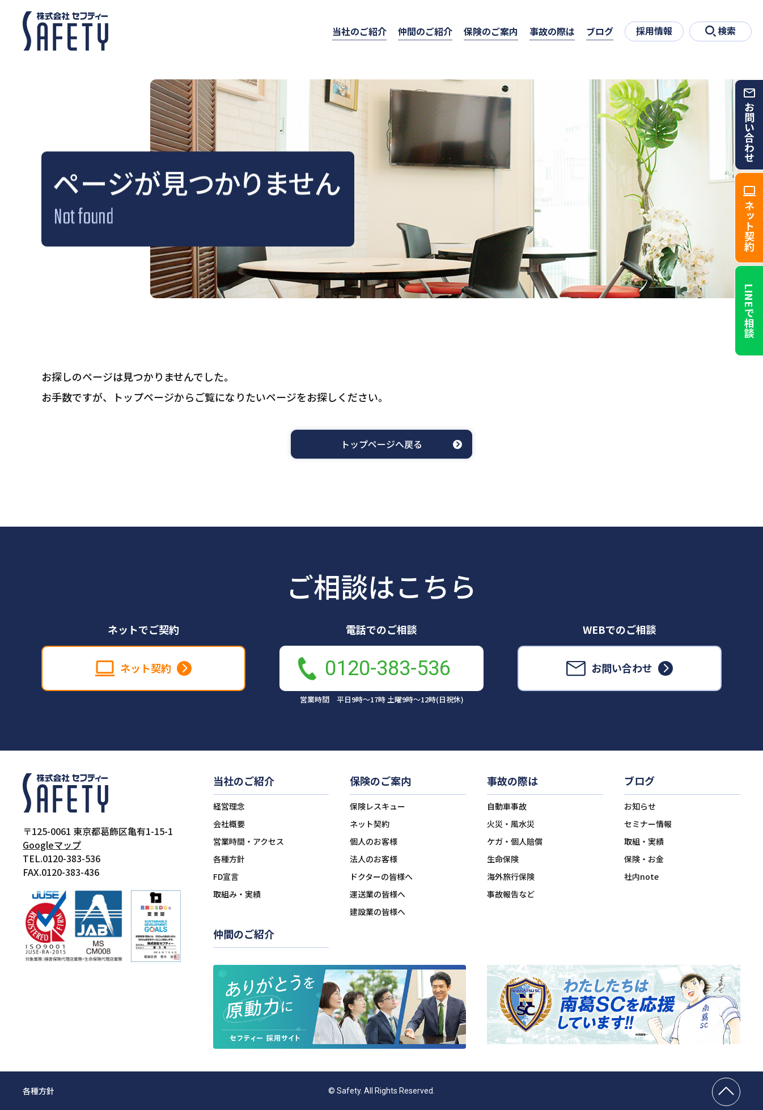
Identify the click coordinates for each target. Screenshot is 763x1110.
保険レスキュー (377, 806)
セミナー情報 (648, 823)
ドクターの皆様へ (381, 876)
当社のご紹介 (359, 31)
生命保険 (503, 859)
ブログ (599, 31)
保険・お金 (644, 859)
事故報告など (511, 894)
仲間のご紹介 (425, 31)
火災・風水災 (511, 823)
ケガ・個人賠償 (514, 841)
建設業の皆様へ (377, 911)
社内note (641, 876)
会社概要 (229, 823)
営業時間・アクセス (248, 841)
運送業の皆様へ (377, 894)
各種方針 (229, 859)
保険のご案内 (491, 31)
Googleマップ (52, 844)
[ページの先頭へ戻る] (726, 1092)
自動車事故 (507, 806)
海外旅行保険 (511, 876)
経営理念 (229, 806)
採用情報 (654, 30)
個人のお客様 (373, 841)
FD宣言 (226, 876)
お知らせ (640, 806)
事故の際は (552, 31)
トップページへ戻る (381, 444)
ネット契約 (369, 823)
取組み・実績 (237, 894)
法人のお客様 (373, 859)
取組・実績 (644, 841)
